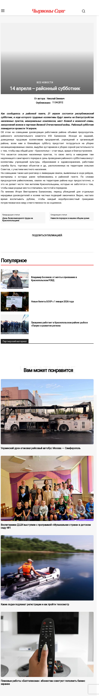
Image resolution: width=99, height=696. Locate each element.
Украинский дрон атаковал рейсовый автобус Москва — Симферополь (40, 448)
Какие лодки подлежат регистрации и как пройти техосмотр (35, 604)
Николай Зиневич (55, 98)
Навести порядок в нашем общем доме (70, 218)
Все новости (45, 82)
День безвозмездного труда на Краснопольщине (17, 219)
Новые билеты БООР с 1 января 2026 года (52, 301)
